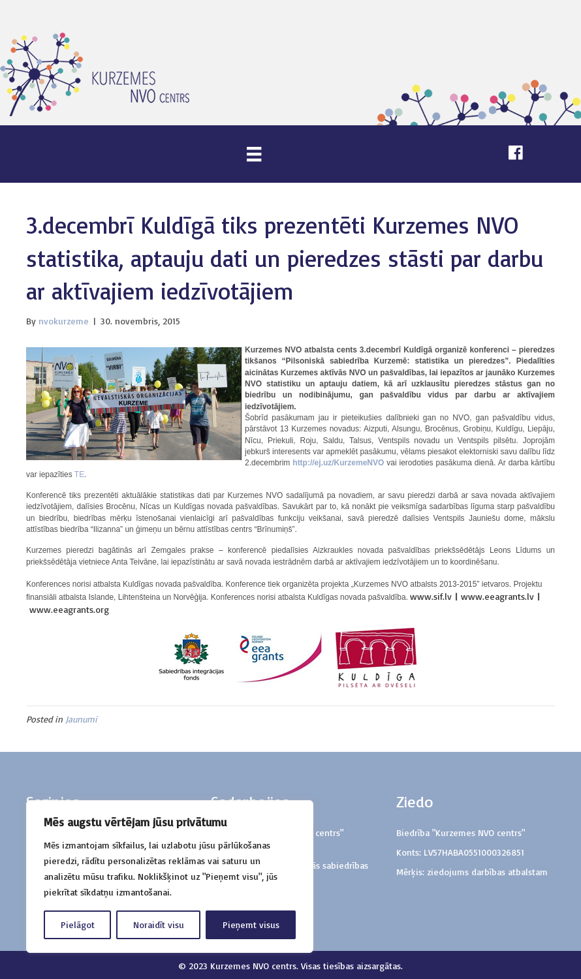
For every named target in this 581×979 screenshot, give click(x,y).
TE (79, 474)
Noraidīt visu (158, 924)
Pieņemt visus (251, 924)
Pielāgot (78, 924)
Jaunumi (81, 718)
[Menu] (254, 153)
